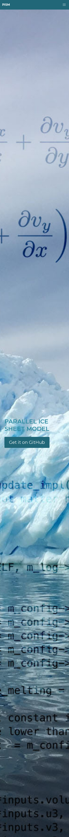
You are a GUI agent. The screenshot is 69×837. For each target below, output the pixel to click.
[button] (64, 5)
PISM (6, 4)
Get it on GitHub (27, 442)
